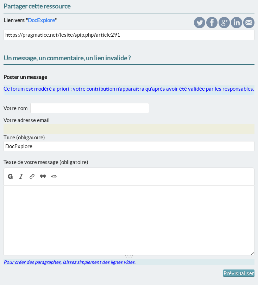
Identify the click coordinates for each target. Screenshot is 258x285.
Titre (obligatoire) (24, 137)
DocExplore (41, 20)
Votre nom (15, 108)
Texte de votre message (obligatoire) (46, 162)
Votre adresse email (27, 120)
